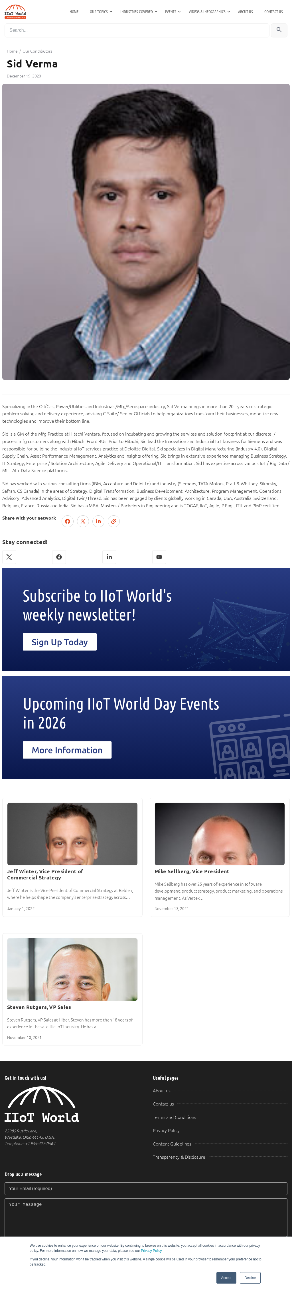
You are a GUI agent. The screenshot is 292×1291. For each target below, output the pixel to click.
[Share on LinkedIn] (98, 521)
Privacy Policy (151, 1251)
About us (245, 11)
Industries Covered (136, 11)
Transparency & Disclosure (179, 1157)
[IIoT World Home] (72, 1104)
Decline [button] (250, 1278)
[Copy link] (114, 521)
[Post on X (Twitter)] (83, 521)
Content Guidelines (172, 1144)
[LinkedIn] (109, 557)
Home (74, 11)
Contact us (273, 11)
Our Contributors (37, 51)
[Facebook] (59, 557)
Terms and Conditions (174, 1117)
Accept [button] (226, 1278)
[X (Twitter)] (9, 557)
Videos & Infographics (207, 11)
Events (170, 11)
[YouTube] (159, 557)
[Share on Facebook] (68, 521)
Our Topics (99, 11)
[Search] (137, 30)
